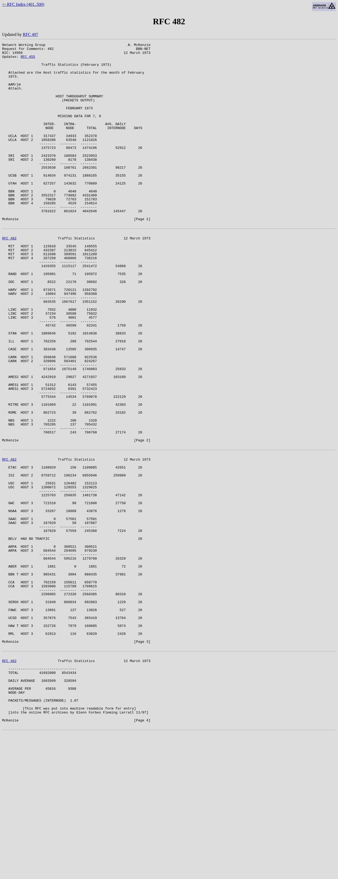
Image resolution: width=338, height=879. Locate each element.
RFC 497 (30, 34)
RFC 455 (28, 59)
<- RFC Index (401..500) (23, 4)
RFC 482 (9, 276)
